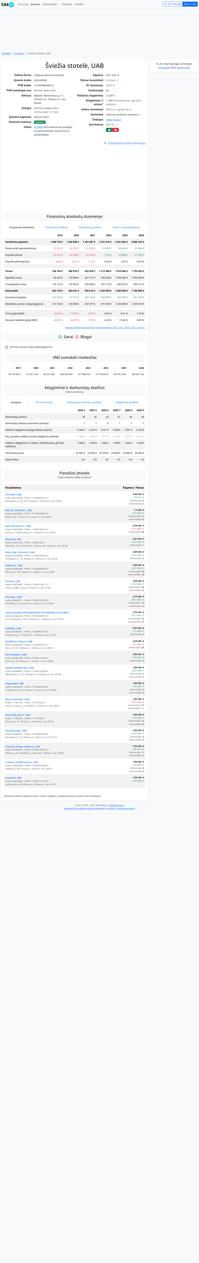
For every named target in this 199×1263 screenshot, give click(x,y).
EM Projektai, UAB (16, 684)
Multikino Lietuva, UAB (18, 670)
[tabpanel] (74, 310)
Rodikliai (67, 4)
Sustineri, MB (13, 807)
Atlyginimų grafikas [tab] (126, 431)
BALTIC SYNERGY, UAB (18, 539)
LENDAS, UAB (13, 657)
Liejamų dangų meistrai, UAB (22, 776)
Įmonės (35, 4)
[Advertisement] (31, 206)
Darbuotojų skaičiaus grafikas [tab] (84, 431)
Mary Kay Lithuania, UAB (20, 581)
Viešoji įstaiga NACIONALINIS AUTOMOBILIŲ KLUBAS (37, 642)
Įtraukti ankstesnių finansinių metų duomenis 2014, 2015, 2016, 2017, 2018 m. (105, 357)
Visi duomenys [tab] (43, 431)
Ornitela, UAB (13, 524)
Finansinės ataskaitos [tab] (21, 256)
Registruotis (190, 3)
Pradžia (6, 53)
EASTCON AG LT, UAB (17, 744)
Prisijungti (176, 3)
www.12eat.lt (113, 119)
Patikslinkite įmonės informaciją (124, 143)
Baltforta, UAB (13, 594)
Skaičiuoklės (50, 4)
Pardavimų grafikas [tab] (90, 256)
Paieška (79, 4)
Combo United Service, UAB (21, 791)
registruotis (183, 67)
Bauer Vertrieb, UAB (17, 728)
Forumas (23, 4)
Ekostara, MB (13, 568)
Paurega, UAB (13, 626)
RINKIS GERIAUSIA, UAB (19, 697)
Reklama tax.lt (117, 834)
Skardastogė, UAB (16, 760)
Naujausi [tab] (16, 431)
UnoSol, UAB (12, 610)
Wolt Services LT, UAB (18, 555)
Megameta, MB (14, 713)
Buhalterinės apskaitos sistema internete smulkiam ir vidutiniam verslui (99, 837)
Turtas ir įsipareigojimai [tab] (126, 256)
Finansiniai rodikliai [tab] (56, 256)
